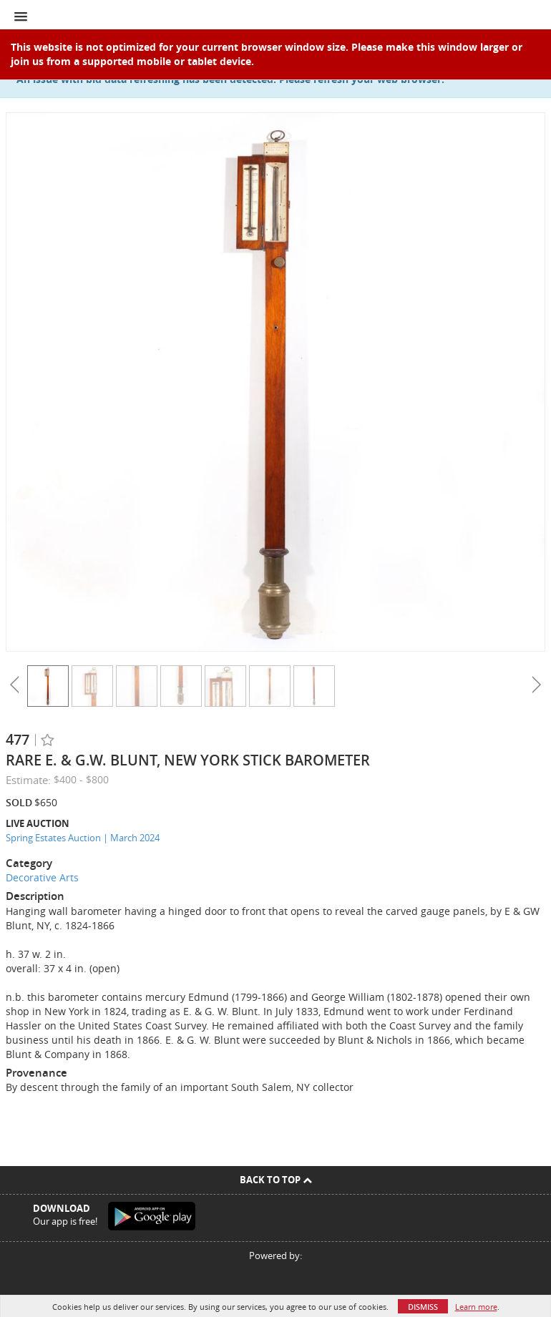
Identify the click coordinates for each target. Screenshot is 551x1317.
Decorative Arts (42, 877)
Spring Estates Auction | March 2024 (83, 837)
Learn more (476, 1306)
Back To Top (276, 1179)
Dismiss (423, 1306)
